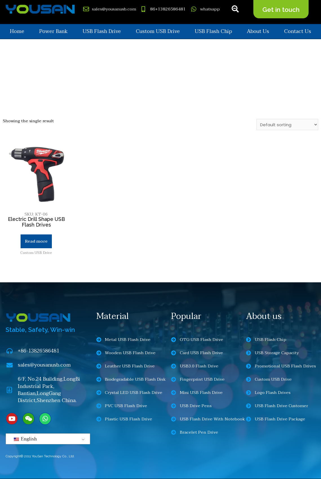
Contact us (297, 31)
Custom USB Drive (158, 31)
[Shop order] (287, 124)
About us (258, 31)
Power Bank (53, 31)
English (25, 439)
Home (17, 31)
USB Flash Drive (102, 31)
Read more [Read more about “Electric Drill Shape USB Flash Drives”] (36, 241)
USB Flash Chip (213, 31)
